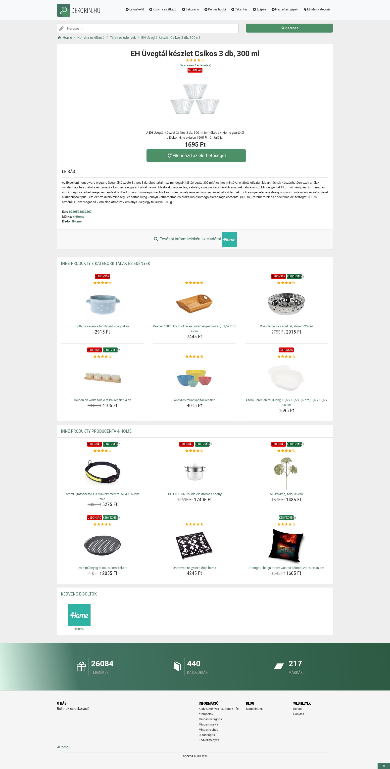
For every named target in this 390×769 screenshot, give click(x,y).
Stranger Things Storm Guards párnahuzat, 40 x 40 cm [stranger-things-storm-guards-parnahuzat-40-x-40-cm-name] (286, 568)
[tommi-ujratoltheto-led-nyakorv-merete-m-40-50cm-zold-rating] (102, 450)
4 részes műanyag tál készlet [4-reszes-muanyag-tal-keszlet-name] (194, 400)
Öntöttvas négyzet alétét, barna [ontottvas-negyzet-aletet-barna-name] (194, 568)
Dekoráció (190, 9)
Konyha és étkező (163, 9)
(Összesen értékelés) (195, 65)
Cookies (298, 714)
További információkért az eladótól (195, 239)
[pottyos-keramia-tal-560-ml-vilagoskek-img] (102, 304)
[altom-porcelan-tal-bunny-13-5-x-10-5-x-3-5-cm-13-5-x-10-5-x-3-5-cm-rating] (286, 356)
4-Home (78, 216)
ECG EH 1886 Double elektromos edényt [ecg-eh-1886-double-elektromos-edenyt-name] (194, 494)
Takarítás (239, 9)
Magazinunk (254, 709)
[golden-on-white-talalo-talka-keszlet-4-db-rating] (102, 356)
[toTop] (384, 766)
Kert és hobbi (215, 9)
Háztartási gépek (284, 9)
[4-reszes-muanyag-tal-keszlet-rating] (194, 356)
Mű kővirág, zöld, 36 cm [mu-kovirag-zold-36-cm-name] (286, 494)
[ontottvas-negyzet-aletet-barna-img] (194, 545)
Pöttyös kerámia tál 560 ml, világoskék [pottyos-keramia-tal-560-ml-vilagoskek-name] (102, 326)
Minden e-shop (208, 729)
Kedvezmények (209, 740)
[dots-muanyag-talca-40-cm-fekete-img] (102, 545)
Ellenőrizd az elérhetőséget (196, 155)
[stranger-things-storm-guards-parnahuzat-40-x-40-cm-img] (286, 545)
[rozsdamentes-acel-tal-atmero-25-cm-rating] (286, 283)
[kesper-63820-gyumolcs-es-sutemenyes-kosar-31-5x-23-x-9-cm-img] (194, 304)
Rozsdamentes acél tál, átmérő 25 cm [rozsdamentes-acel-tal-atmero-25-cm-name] (286, 326)
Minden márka (208, 724)
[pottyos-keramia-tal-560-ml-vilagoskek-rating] (102, 283)
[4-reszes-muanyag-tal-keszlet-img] (194, 377)
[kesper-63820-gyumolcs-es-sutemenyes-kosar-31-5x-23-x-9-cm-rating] (194, 283)
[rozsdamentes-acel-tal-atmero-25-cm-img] (286, 304)
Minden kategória (317, 9)
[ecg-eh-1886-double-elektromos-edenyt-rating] (194, 450)
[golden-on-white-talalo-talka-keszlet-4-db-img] (102, 377)
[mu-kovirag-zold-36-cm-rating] (286, 450)
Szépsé (259, 9)
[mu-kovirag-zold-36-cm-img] (286, 471)
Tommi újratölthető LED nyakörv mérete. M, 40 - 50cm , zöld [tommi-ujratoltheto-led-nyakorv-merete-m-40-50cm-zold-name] (102, 496)
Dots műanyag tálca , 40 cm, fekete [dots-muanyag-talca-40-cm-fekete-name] (102, 568)
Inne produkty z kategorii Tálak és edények (105, 263)
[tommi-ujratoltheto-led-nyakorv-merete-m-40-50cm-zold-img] (102, 471)
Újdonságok (207, 735)
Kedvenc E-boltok (79, 594)
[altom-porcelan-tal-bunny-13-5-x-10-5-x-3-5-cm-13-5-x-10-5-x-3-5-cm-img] (286, 377)
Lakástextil (134, 9)
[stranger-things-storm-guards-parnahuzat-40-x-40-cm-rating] (286, 524)
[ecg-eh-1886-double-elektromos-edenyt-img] (194, 471)
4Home (76, 221)
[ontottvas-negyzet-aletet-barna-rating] (194, 524)
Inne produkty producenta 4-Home (96, 431)
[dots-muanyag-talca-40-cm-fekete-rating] (102, 524)
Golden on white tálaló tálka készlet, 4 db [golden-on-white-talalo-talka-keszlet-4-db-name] (102, 400)
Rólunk (297, 709)
